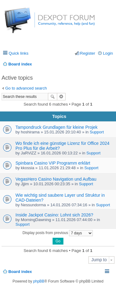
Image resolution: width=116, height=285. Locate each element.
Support (97, 132)
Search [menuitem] (110, 64)
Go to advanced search (26, 88)
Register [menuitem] (87, 53)
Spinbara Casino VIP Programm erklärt (52, 163)
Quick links (18, 53)
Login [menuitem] (108, 53)
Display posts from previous (58, 233)
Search (52, 96)
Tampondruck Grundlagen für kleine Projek (56, 127)
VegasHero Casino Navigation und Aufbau (56, 179)
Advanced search (61, 96)
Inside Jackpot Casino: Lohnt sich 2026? (54, 214)
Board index (20, 271)
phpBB (38, 281)
